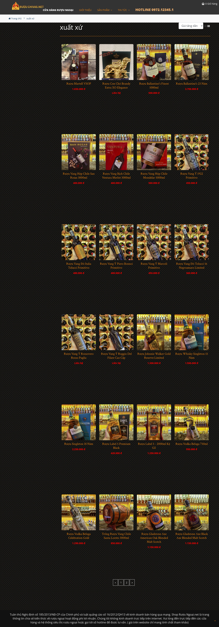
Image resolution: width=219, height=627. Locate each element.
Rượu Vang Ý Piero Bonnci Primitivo (116, 266)
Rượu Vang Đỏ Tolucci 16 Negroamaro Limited (191, 266)
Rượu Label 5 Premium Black (116, 446)
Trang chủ (15, 18)
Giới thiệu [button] (85, 10)
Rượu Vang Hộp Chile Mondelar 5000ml (154, 176)
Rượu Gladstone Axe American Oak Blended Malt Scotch (154, 538)
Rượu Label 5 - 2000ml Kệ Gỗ (154, 446)
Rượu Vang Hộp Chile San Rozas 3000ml (79, 176)
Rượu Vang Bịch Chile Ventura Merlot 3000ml (116, 176)
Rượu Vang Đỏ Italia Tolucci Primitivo (78, 266)
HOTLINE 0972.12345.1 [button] (154, 10)
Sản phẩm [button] (104, 10)
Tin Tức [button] (124, 10)
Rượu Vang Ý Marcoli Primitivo (154, 266)
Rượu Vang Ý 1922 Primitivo (191, 176)
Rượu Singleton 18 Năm (78, 444)
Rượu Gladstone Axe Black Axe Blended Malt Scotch (191, 536)
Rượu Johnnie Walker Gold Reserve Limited (154, 356)
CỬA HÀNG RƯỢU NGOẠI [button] (58, 10)
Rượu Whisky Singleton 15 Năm (191, 356)
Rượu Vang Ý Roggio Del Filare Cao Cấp (116, 356)
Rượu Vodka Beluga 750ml (192, 444)
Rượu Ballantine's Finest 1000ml (154, 86)
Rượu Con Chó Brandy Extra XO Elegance (116, 86)
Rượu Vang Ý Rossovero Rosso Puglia (79, 356)
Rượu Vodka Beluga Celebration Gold (79, 536)
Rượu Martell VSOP (78, 84)
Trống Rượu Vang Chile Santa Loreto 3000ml (116, 536)
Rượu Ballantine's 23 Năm (191, 84)
